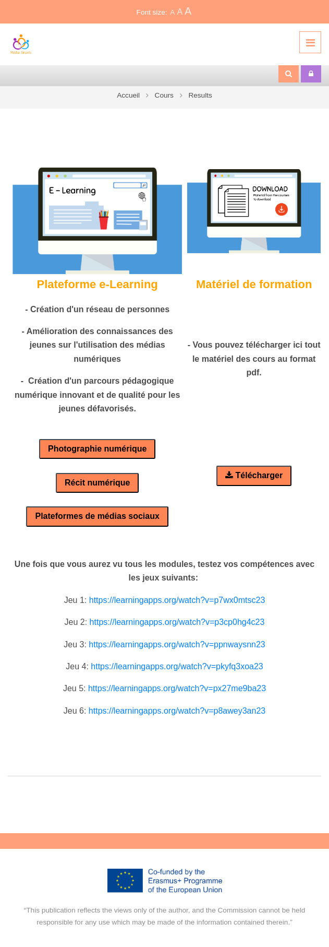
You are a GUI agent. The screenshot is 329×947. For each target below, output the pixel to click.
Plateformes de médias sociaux (97, 516)
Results (200, 95)
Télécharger (254, 475)
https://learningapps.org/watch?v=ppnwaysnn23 (177, 644)
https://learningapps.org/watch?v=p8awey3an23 (177, 710)
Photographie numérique (97, 448)
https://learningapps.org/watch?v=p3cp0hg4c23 (177, 622)
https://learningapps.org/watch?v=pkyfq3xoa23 (177, 666)
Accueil (128, 95)
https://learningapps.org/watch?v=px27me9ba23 (177, 688)
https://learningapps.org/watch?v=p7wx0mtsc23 (177, 600)
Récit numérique (97, 482)
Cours (164, 95)
